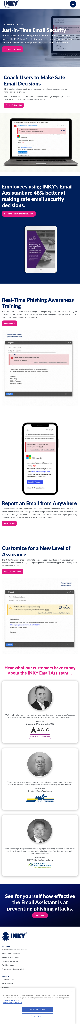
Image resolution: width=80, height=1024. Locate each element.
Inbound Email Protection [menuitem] (11, 953)
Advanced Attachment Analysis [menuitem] (13, 969)
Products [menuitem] (6, 946)
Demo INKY (9, 323)
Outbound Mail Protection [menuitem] (11, 961)
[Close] (72, 991)
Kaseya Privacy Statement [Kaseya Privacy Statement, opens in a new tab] (12, 1003)
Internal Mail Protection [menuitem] (10, 957)
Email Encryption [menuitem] (8, 965)
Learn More (9, 523)
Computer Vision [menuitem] (8, 979)
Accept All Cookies (37, 1009)
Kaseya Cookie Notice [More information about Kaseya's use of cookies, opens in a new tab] (11, 1000)
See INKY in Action (14, 105)
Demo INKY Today (12, 49)
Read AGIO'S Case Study (40, 736)
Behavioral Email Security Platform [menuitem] (14, 949)
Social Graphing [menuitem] (7, 984)
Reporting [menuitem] (5, 987)
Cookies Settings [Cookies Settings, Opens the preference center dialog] (37, 1016)
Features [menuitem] (6, 976)
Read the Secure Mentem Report (18, 213)
